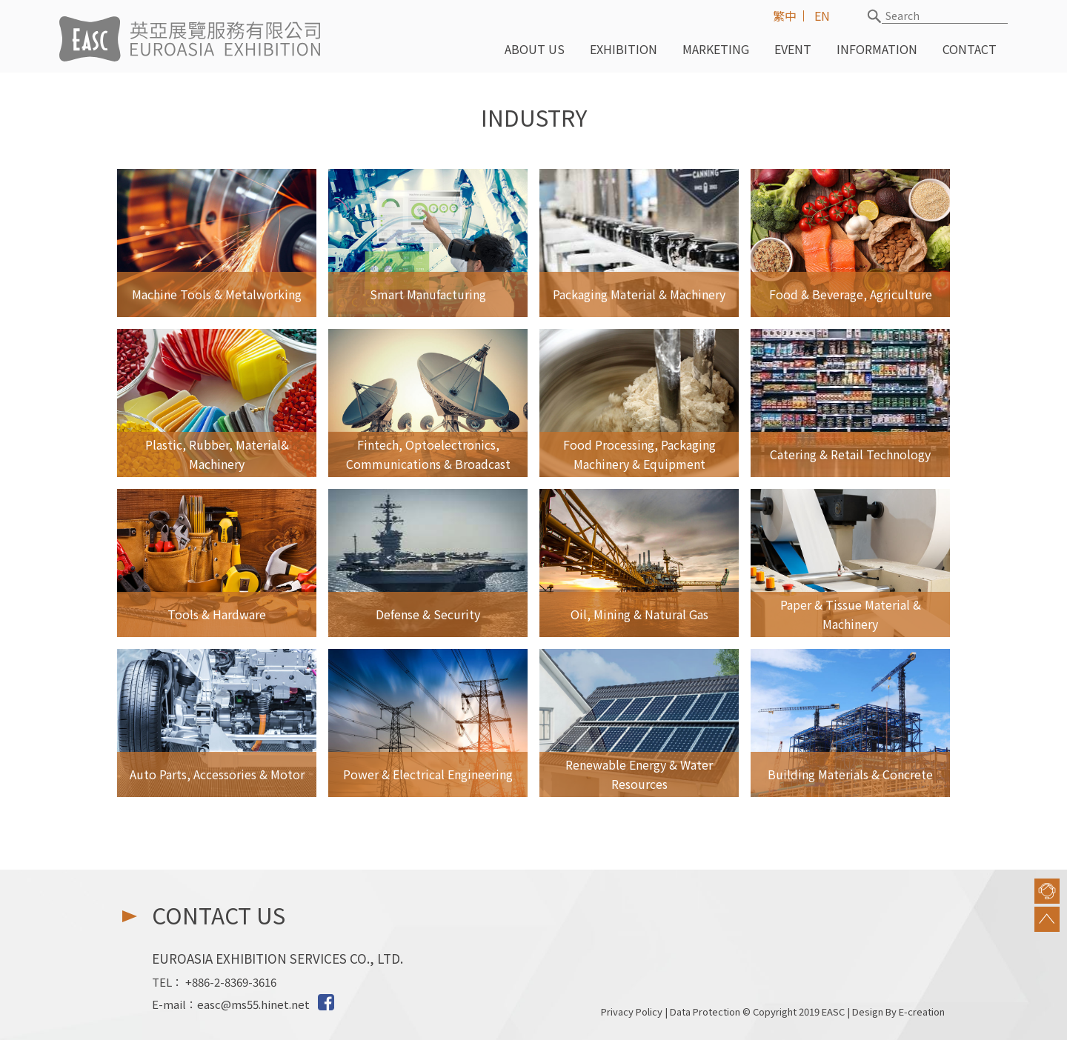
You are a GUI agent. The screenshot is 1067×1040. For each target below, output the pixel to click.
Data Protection (705, 1011)
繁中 (785, 15)
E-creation (922, 1011)
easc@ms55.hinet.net (253, 1004)
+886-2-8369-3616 (230, 982)
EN (822, 15)
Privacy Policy (631, 1011)
